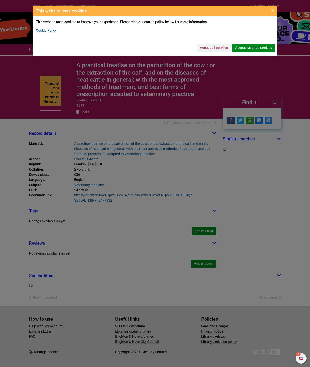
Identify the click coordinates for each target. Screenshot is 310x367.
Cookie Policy (46, 30)
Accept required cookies (253, 48)
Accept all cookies (214, 48)
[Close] (272, 11)
